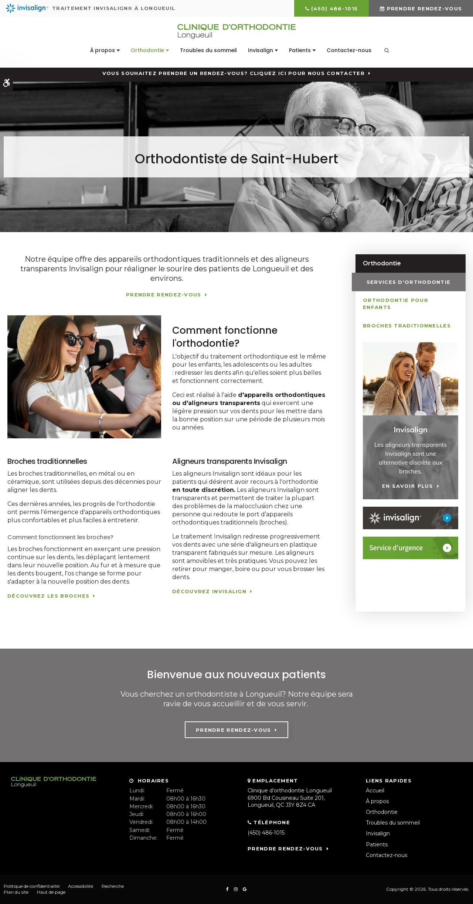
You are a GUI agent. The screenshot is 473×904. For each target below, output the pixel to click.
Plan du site (16, 892)
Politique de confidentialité (31, 886)
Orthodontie (147, 50)
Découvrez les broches (48, 596)
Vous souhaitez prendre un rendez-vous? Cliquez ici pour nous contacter (233, 73)
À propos (102, 50)
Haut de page (51, 892)
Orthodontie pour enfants (395, 303)
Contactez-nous (349, 50)
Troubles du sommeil (208, 50)
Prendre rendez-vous (424, 8)
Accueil (375, 790)
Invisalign (260, 50)
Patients (300, 50)
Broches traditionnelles (407, 325)
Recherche (113, 886)
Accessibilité (80, 886)
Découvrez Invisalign (209, 591)
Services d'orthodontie (405, 282)
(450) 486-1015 (334, 8)
